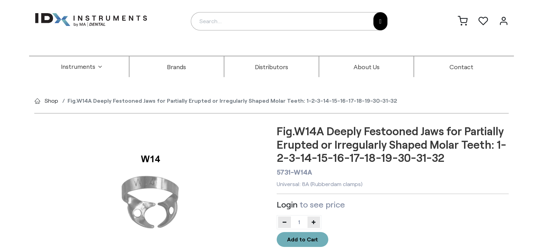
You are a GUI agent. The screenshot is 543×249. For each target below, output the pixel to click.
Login (287, 204)
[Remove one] (284, 222)
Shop (51, 100)
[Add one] (314, 222)
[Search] (380, 21)
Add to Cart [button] (302, 239)
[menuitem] (82, 67)
